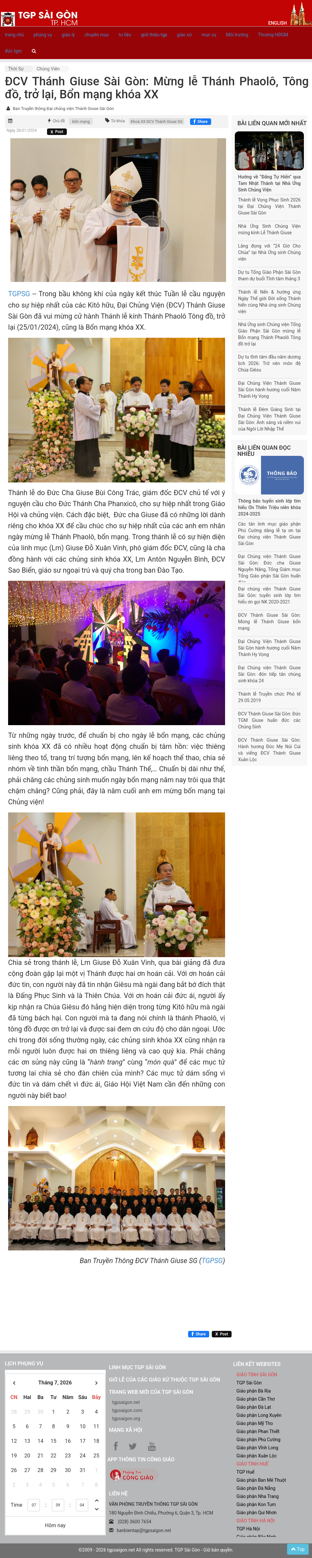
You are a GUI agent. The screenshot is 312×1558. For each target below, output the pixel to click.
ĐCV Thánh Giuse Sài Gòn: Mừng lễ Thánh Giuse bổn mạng (269, 622)
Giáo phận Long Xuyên (259, 1415)
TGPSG (19, 294)
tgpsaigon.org (126, 1418)
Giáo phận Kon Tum (256, 1504)
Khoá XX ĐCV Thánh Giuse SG (157, 121)
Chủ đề (59, 121)
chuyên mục (97, 34)
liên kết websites (257, 1364)
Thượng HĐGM (273, 34)
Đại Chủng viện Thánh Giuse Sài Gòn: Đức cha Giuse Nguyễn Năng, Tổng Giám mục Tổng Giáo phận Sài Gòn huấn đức (269, 569)
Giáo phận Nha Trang (257, 1496)
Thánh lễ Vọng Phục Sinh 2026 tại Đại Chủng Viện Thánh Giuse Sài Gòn (269, 206)
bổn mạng (81, 121)
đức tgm (13, 51)
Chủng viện (48, 68)
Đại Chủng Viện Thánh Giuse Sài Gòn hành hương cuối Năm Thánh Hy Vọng (269, 390)
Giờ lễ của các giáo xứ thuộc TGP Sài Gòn (164, 1380)
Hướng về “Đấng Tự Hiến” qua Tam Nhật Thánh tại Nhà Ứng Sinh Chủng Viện (269, 183)
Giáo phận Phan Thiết (258, 1431)
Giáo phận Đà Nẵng (255, 1488)
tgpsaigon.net (126, 1402)
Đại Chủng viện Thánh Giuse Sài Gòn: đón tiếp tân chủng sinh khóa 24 (269, 674)
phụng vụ (43, 34)
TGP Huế (245, 1472)
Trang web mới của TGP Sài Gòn (151, 1392)
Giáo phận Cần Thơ (255, 1399)
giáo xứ (184, 34)
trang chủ (14, 34)
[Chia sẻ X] (57, 131)
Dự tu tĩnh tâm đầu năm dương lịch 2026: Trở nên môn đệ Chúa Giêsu (269, 363)
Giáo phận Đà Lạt (253, 1407)
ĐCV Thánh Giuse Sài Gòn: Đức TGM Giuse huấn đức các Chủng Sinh (269, 720)
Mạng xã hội (125, 1430)
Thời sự (16, 68)
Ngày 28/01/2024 (21, 130)
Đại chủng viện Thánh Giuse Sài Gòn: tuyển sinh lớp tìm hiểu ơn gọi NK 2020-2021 (269, 595)
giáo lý (68, 34)
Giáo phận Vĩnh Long (257, 1447)
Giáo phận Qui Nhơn (256, 1512)
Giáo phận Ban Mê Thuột (261, 1480)
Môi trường (237, 34)
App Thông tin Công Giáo (140, 1459)
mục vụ (208, 34)
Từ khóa (118, 121)
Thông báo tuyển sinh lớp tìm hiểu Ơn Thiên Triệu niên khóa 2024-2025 (269, 507)
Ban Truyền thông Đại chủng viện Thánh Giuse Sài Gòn (63, 108)
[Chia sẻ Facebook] (200, 121)
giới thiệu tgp (154, 34)
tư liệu (125, 34)
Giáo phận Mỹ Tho (254, 1423)
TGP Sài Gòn (249, 1382)
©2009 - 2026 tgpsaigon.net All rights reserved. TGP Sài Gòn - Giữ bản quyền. (156, 1549)
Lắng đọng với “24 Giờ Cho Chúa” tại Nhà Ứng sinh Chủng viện (269, 252)
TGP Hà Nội (248, 1528)
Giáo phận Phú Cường (258, 1439)
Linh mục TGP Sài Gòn (137, 1367)
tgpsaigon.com (127, 1410)
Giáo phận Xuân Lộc (256, 1455)
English (277, 23)
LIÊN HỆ (118, 1494)
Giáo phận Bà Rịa (253, 1391)
